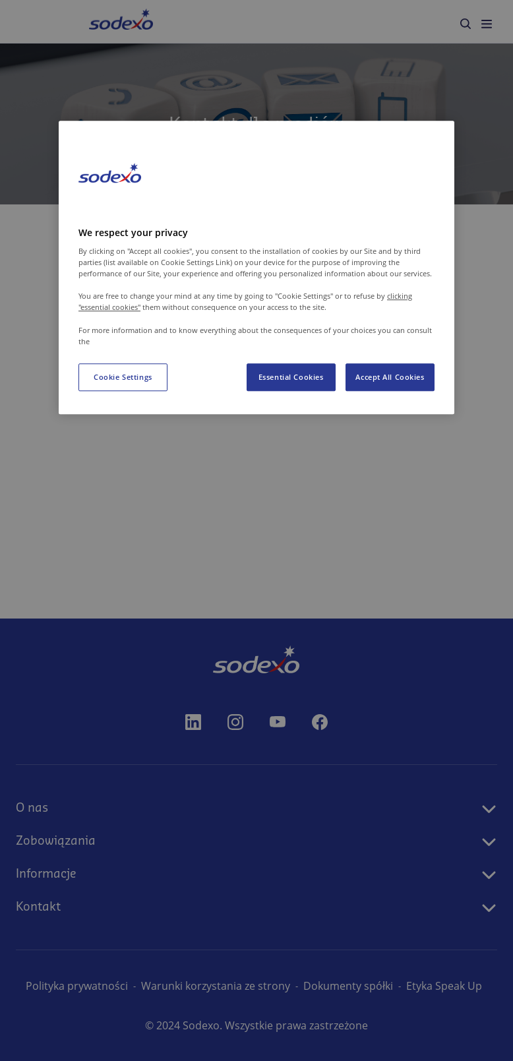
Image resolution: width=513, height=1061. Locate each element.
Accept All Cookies (389, 377)
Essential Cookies (291, 377)
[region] (256, 267)
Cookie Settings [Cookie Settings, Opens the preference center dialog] (123, 377)
